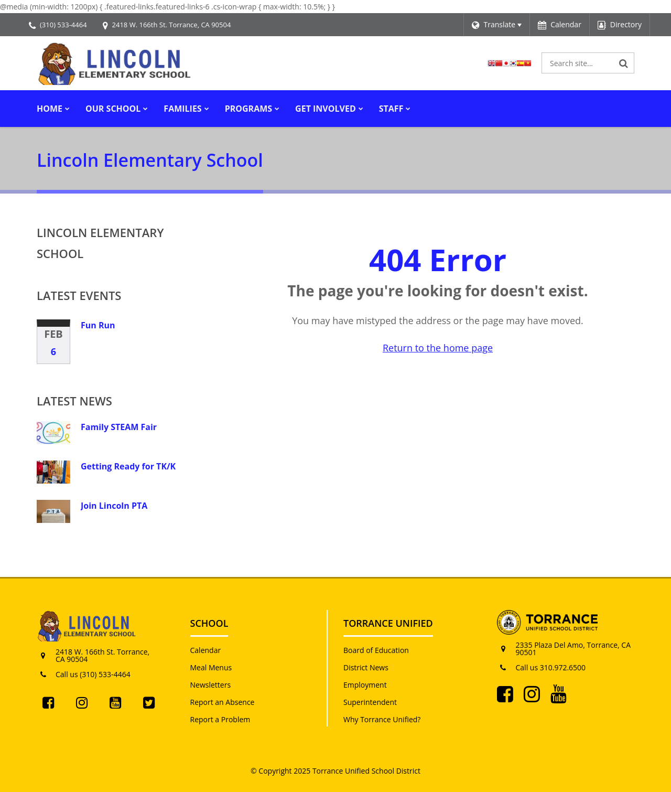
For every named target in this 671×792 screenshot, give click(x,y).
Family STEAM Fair (119, 427)
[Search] (623, 62)
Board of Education (376, 650)
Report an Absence (222, 702)
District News (365, 667)
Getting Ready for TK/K (128, 466)
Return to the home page (438, 347)
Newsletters (210, 685)
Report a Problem (220, 719)
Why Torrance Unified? (381, 719)
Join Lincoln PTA (114, 505)
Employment (365, 685)
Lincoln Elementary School (100, 242)
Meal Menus (211, 667)
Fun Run (98, 325)
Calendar (205, 650)
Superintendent (370, 702)
